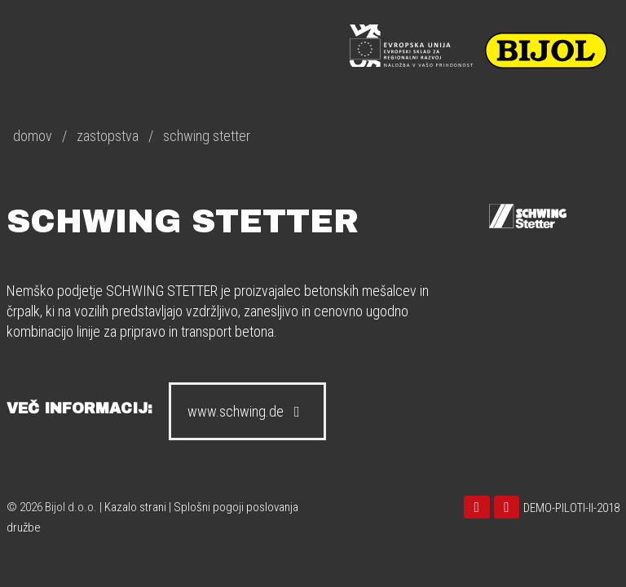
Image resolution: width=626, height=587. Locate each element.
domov (32, 135)
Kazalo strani (135, 507)
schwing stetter (206, 135)
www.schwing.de (247, 411)
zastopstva (108, 135)
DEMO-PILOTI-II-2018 (571, 508)
